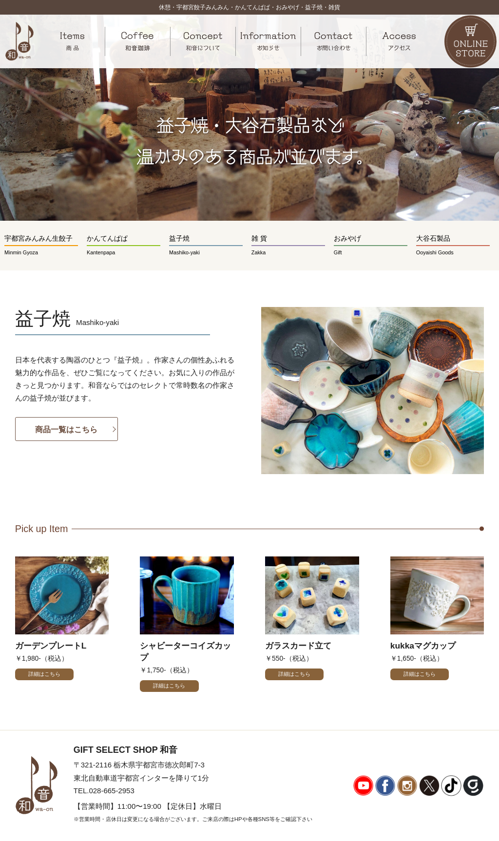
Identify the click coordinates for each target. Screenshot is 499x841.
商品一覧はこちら (66, 429)
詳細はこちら (44, 674)
